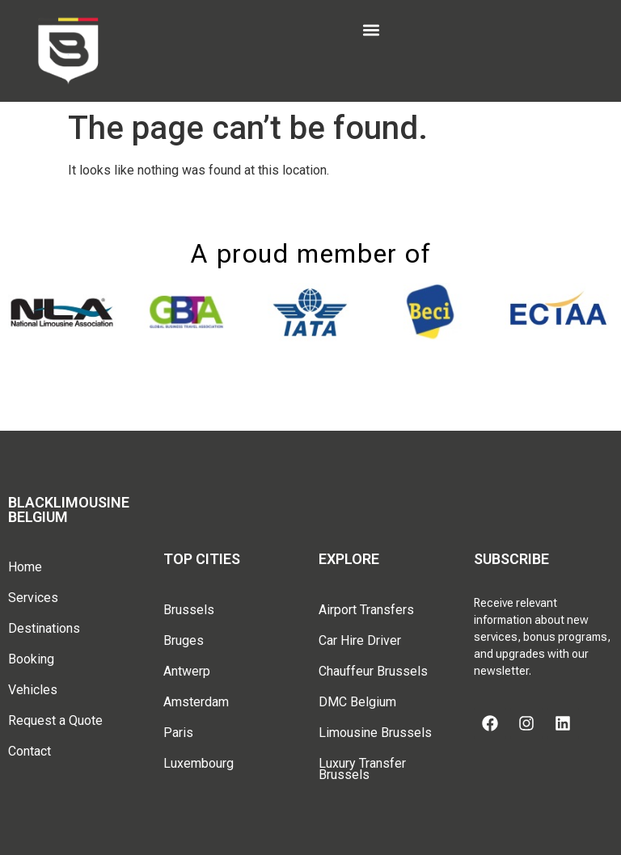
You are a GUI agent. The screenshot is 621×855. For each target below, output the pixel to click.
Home (25, 567)
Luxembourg (198, 763)
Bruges (183, 640)
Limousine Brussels (375, 732)
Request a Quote (55, 720)
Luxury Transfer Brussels (362, 769)
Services (33, 597)
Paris (178, 732)
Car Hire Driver (360, 640)
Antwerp (186, 671)
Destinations (44, 628)
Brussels (188, 609)
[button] (370, 29)
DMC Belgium (357, 702)
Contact (29, 751)
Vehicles (32, 689)
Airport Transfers (366, 609)
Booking (31, 659)
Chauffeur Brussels (373, 671)
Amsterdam (196, 702)
